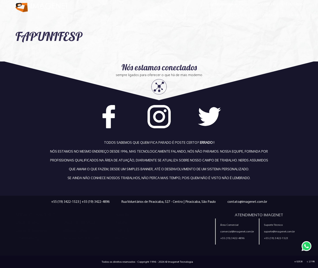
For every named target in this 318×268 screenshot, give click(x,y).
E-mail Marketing (27, 238)
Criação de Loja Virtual (79, 222)
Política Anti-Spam (128, 230)
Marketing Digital (75, 230)
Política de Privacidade (179, 230)
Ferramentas (124, 238)
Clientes (268, 15)
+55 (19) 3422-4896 (95, 201)
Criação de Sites (27, 222)
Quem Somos (187, 15)
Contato (295, 15)
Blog (243, 15)
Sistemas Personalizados (81, 238)
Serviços (218, 15)
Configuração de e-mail (179, 238)
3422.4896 (295, 4)
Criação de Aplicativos (31, 230)
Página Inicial (153, 15)
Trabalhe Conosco (128, 222)
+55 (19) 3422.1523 (271, 4)
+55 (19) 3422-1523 (65, 201)
